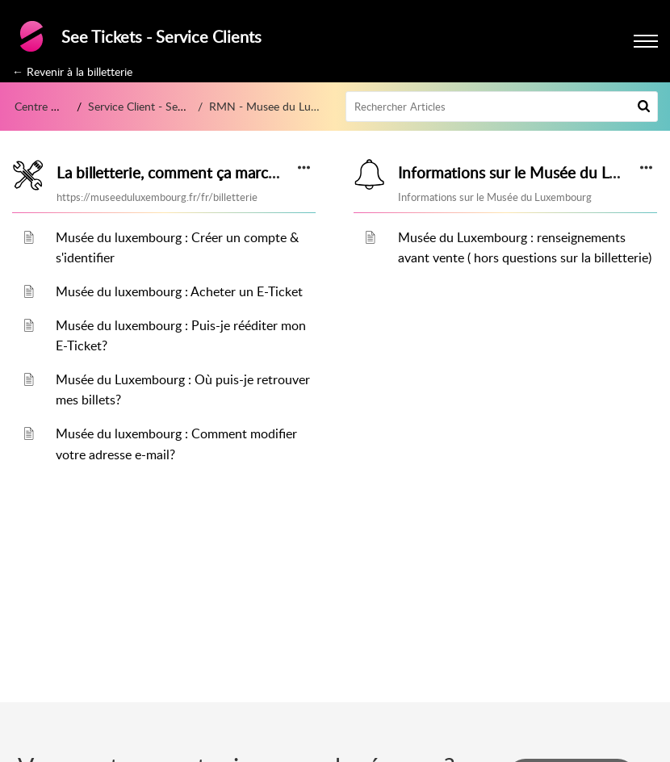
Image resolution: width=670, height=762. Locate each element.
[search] (502, 106)
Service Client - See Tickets (154, 106)
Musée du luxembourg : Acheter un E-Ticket (179, 291)
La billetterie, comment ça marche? (174, 172)
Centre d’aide (47, 106)
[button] (644, 106)
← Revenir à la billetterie (72, 71)
